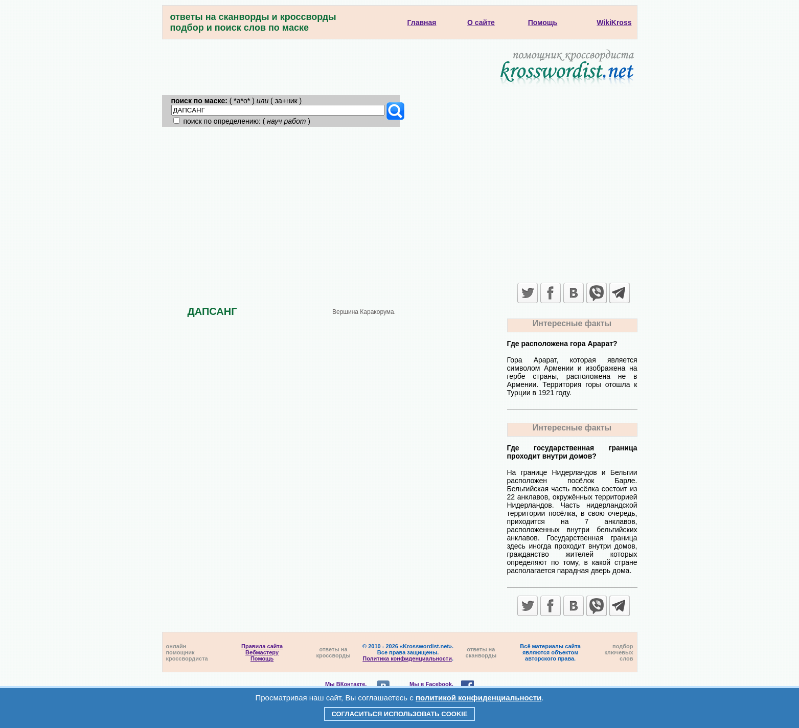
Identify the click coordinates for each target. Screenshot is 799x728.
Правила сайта (262, 646)
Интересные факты (572, 323)
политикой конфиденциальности (478, 697)
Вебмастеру (262, 652)
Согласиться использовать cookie (399, 714)
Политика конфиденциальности (407, 658)
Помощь (261, 658)
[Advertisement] (400, 203)
